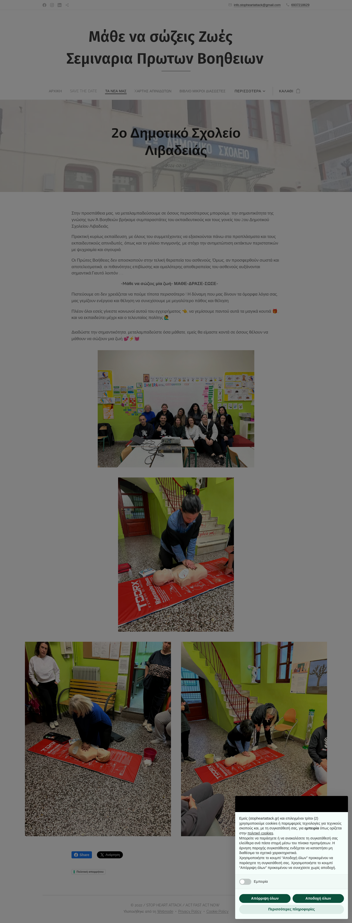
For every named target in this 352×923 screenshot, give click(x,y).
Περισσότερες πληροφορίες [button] (291, 909)
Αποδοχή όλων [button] (318, 898)
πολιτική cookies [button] (260, 833)
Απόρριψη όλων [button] (264, 898)
